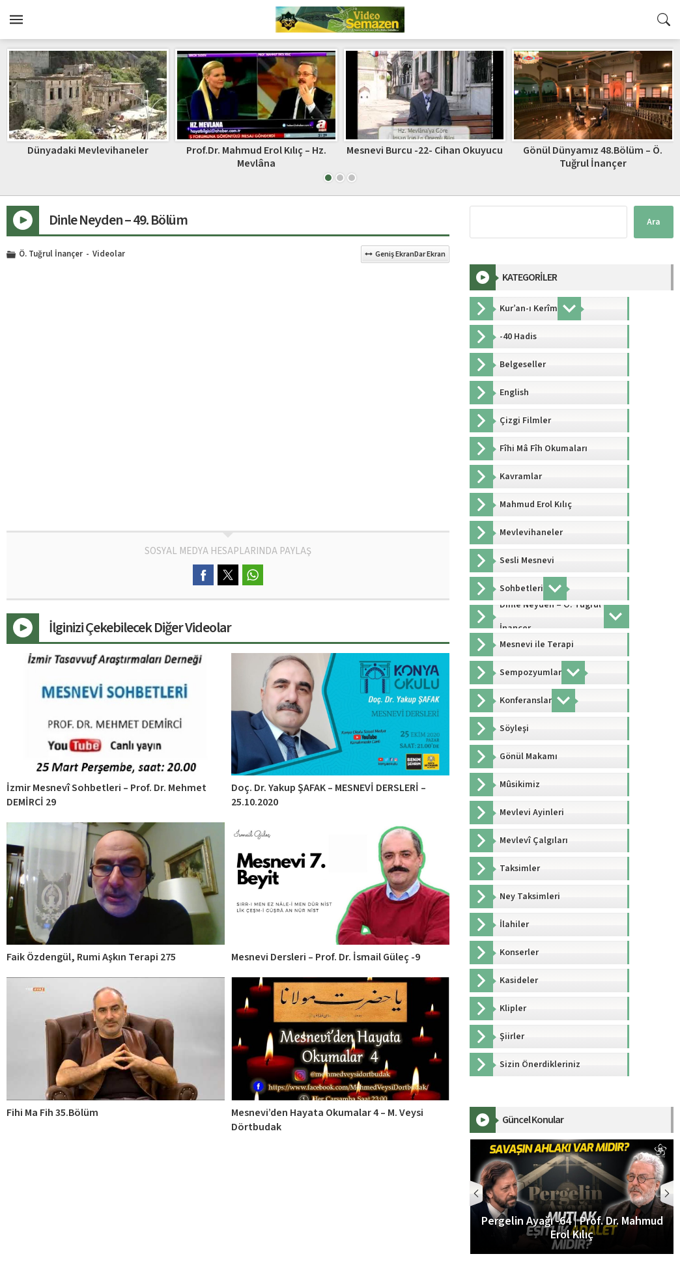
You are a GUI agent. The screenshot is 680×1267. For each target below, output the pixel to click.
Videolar (108, 254)
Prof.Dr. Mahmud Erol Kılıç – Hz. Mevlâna (424, 156)
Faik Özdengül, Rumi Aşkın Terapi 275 (91, 957)
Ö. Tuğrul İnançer (51, 254)
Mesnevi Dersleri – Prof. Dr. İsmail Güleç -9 (325, 957)
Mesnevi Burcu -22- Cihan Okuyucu (593, 150)
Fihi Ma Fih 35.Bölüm (52, 1113)
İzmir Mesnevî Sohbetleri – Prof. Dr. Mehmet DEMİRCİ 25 (87, 156)
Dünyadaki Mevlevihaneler (256, 150)
